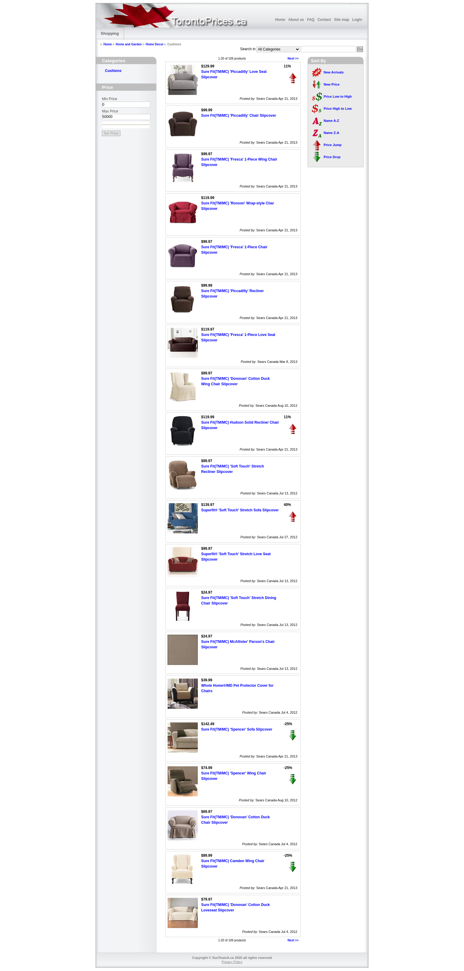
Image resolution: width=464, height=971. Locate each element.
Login (357, 20)
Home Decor (155, 44)
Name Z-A (331, 133)
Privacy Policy (232, 962)
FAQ (311, 20)
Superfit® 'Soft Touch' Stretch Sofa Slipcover (240, 510)
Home (280, 20)
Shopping (110, 33)
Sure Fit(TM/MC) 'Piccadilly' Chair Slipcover (238, 115)
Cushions (113, 71)
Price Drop (332, 157)
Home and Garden (129, 44)
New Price (332, 84)
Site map (341, 20)
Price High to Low (338, 108)
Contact (324, 20)
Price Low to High (338, 96)
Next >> (293, 58)
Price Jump (332, 145)
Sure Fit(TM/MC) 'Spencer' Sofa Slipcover (236, 729)
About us (296, 20)
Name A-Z (331, 120)
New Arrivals (334, 72)
